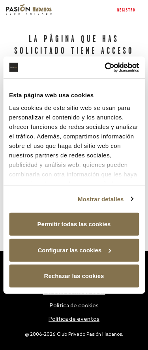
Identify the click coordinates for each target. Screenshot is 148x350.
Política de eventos (74, 319)
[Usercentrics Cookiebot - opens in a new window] (105, 67)
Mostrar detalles (101, 198)
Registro (126, 10)
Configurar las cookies (74, 249)
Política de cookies (74, 306)
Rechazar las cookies (74, 275)
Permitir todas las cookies (74, 224)
